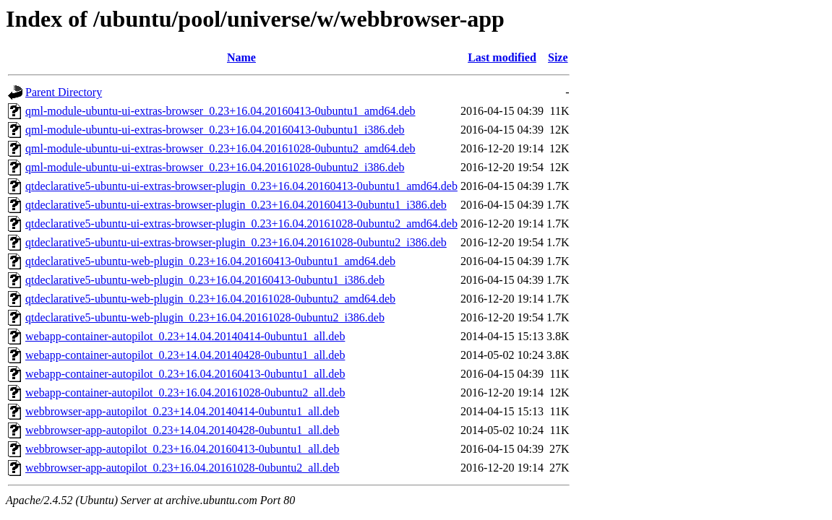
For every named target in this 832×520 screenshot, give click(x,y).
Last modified (502, 57)
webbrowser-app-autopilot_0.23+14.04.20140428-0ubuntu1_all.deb (182, 430)
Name (241, 57)
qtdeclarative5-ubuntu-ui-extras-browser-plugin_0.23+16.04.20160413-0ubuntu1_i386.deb (236, 205)
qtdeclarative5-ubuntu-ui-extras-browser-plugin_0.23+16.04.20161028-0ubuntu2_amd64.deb (241, 223)
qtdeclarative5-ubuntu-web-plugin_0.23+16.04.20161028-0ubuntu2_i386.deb (205, 317)
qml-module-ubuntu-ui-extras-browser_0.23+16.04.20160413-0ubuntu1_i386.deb (215, 130)
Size (558, 57)
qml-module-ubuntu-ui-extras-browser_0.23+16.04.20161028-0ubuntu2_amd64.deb (220, 148)
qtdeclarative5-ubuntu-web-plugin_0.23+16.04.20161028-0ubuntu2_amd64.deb (210, 298)
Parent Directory (63, 92)
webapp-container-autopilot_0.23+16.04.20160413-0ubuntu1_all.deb (185, 374)
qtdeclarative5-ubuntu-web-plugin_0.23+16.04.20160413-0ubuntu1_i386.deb (205, 280)
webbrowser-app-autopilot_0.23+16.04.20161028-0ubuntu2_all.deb (182, 468)
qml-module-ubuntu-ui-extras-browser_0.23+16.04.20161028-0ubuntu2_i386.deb (215, 167)
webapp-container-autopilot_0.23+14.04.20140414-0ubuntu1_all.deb (185, 336)
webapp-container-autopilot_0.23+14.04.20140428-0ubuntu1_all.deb (185, 355)
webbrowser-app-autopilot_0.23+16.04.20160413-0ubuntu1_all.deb (182, 449)
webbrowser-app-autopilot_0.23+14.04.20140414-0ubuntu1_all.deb (182, 411)
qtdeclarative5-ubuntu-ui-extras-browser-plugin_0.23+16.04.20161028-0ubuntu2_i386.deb (236, 242)
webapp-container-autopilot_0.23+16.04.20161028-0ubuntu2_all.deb (185, 392)
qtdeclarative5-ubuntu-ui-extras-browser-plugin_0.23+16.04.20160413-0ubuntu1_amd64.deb (241, 186)
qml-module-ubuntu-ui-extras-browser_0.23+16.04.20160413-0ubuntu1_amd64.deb (220, 111)
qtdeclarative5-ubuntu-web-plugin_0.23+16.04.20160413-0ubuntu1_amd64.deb (210, 261)
